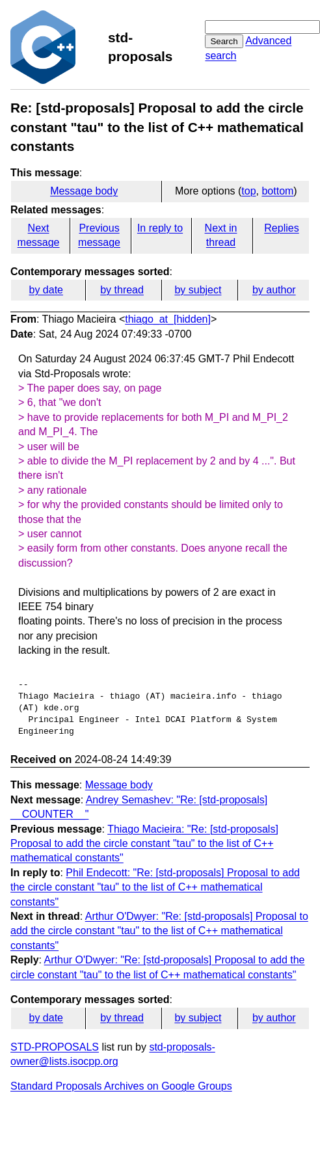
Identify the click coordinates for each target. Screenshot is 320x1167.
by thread (122, 289)
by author (274, 289)
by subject (197, 289)
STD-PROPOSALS (54, 1047)
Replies (281, 228)
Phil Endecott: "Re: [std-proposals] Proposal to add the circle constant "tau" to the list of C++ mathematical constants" (155, 887)
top (248, 190)
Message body (84, 190)
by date (45, 289)
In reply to (160, 228)
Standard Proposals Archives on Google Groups (121, 1086)
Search (223, 41)
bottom (277, 190)
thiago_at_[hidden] (168, 319)
